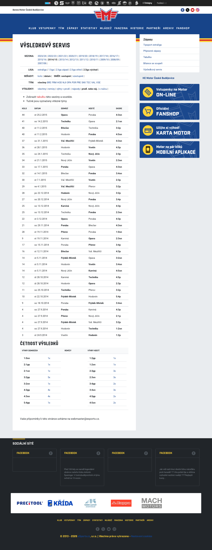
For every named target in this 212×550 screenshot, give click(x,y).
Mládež (106, 28)
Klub (32, 28)
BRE (49, 82)
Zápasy (72, 28)
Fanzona (121, 28)
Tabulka (147, 57)
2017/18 (103, 55)
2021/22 (62, 55)
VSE (98, 82)
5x (49, 377)
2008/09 (115, 59)
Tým (61, 28)
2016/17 (114, 55)
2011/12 (84, 59)
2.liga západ (62, 69)
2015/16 (42, 59)
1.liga (51, 69)
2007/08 (42, 63)
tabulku (41, 97)
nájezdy (76, 88)
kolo (40, 76)
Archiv (168, 28)
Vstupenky (47, 28)
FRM (54, 82)
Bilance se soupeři (153, 63)
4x (49, 389)
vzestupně (78, 76)
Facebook (23, 484)
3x (114, 370)
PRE (79, 82)
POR (74, 82)
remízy (51, 88)
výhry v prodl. (63, 88)
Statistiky (89, 28)
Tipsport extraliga (152, 44)
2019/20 (83, 55)
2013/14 (63, 59)
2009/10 (104, 59)
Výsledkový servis (152, 69)
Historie (137, 28)
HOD (59, 82)
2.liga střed (76, 69)
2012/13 (73, 59)
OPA (69, 82)
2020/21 (72, 55)
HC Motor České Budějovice (158, 78)
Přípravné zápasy (152, 50)
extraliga (42, 69)
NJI (64, 82)
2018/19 (93, 55)
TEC (88, 82)
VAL (93, 82)
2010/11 (94, 59)
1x (49, 358)
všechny (42, 88)
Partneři (153, 28)
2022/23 (52, 55)
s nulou (103, 88)
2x (114, 383)
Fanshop (183, 28)
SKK (84, 82)
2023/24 (42, 55)
